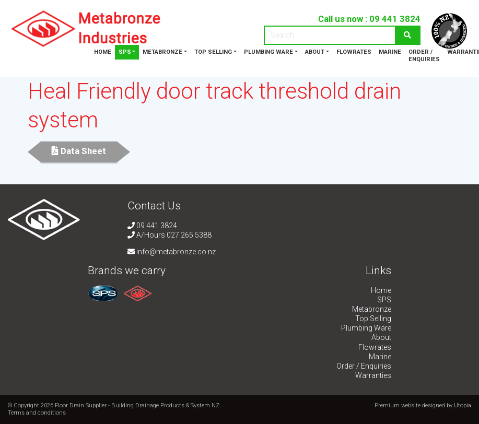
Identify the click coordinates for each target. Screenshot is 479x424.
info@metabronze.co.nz (171, 252)
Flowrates (353, 52)
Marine (390, 52)
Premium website (397, 405)
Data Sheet (79, 151)
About (314, 52)
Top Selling (213, 52)
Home (102, 52)
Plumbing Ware (268, 52)
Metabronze (162, 52)
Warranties (373, 375)
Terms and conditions (37, 412)
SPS (125, 52)
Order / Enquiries (424, 56)
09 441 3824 (394, 19)
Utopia (462, 405)
